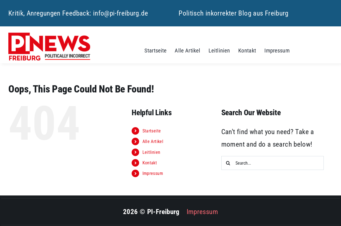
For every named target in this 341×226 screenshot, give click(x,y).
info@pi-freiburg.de (120, 13)
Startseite (151, 131)
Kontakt (149, 162)
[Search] (228, 163)
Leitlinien (151, 152)
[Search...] (272, 163)
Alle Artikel (153, 141)
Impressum (152, 173)
